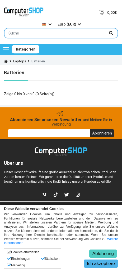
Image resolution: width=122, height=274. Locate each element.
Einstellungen (20, 259)
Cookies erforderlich (25, 252)
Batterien (38, 61)
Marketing (18, 265)
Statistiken (52, 259)
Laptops (19, 61)
